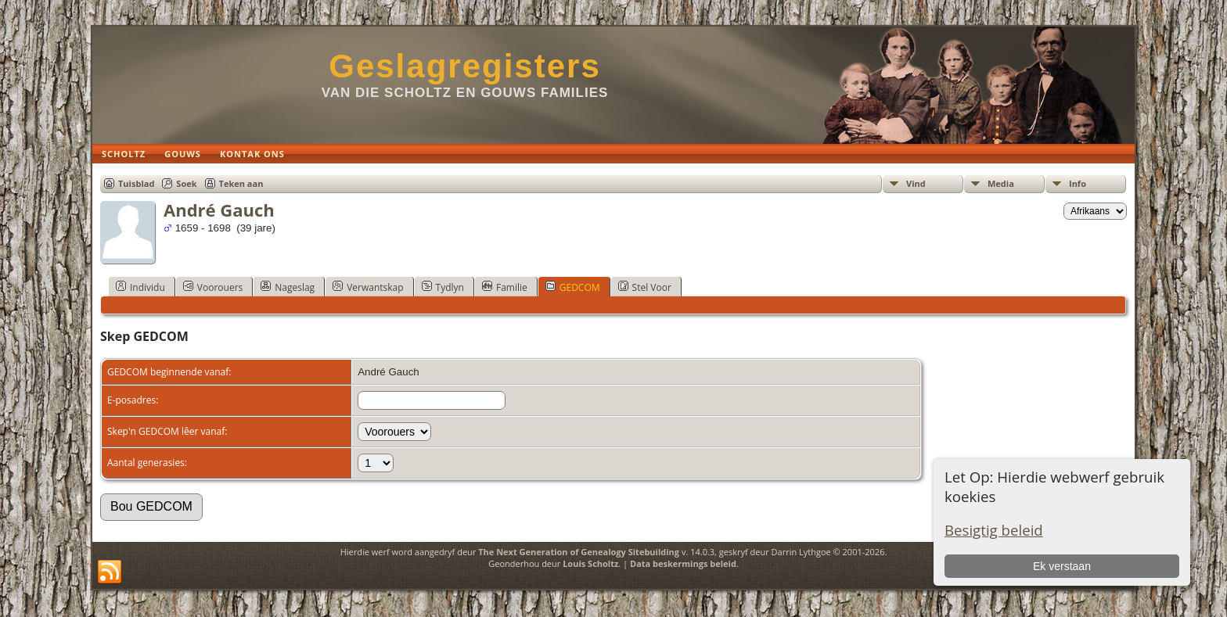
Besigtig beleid (994, 530)
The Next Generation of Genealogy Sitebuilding (578, 552)
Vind (916, 183)
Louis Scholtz (590, 563)
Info (1077, 183)
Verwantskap (368, 287)
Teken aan (241, 183)
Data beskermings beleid (683, 563)
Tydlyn (443, 287)
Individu (140, 287)
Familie (504, 287)
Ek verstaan (1062, 566)
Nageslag (288, 287)
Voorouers (213, 287)
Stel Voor (644, 287)
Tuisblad (136, 183)
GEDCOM (572, 287)
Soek (186, 183)
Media (1001, 183)
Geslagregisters (465, 66)
